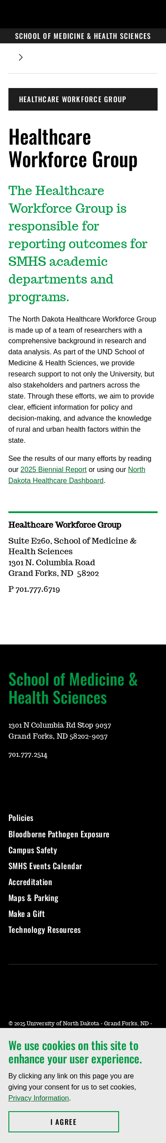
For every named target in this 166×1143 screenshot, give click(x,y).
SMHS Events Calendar (45, 865)
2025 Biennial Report (53, 469)
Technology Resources (44, 929)
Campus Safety (33, 849)
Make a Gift (26, 913)
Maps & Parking (33, 897)
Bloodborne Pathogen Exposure (59, 834)
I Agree (84, 1121)
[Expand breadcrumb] (21, 57)
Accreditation (30, 881)
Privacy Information (38, 1098)
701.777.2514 (27, 754)
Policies (21, 817)
